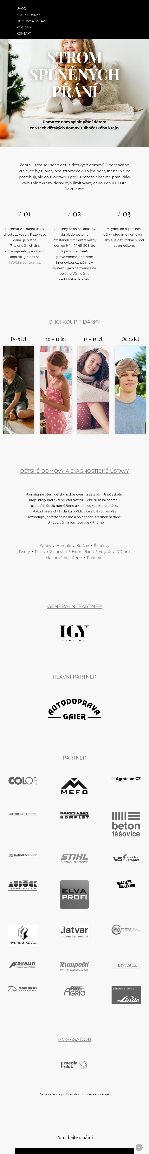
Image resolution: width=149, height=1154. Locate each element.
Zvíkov (45, 546)
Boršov (82, 546)
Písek (40, 552)
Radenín (95, 558)
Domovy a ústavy (31, 21)
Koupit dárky (28, 15)
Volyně (105, 552)
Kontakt (23, 33)
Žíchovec (58, 552)
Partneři (24, 27)
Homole (63, 546)
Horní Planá (83, 552)
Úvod (21, 9)
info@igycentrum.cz (24, 262)
